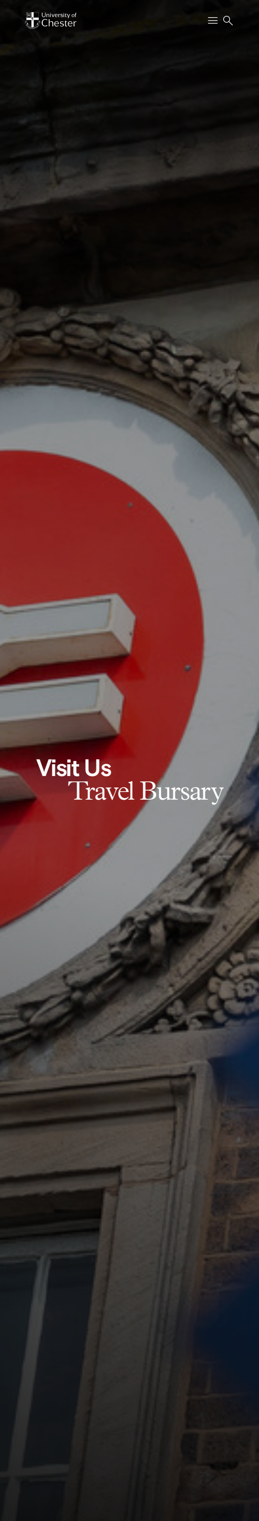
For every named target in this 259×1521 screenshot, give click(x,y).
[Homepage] (50, 20)
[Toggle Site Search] (228, 20)
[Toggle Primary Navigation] (213, 20)
